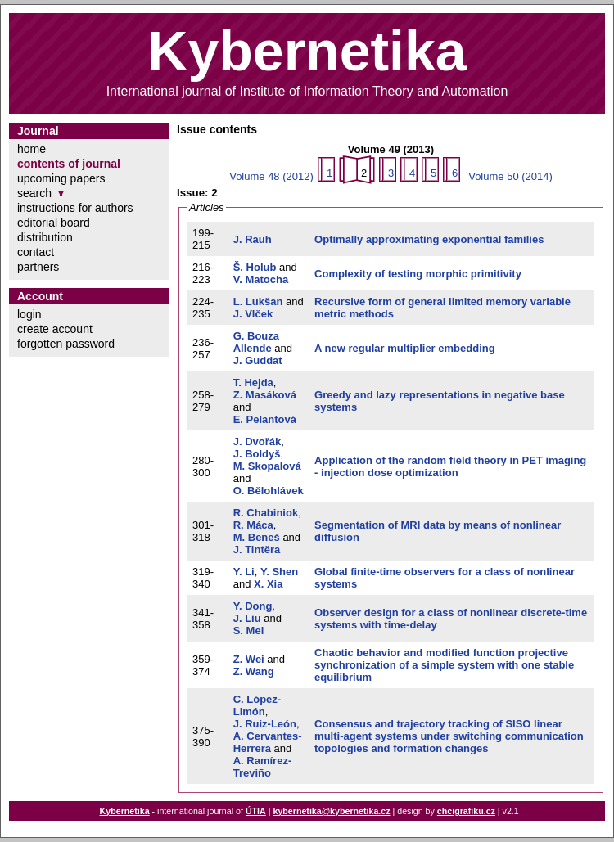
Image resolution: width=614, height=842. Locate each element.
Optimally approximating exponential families (429, 239)
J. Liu (247, 618)
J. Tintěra (257, 549)
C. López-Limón (257, 705)
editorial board (53, 222)
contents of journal (68, 163)
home (31, 148)
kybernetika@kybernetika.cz (331, 811)
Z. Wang (253, 671)
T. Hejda (253, 382)
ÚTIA (256, 811)
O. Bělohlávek (268, 490)
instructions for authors (75, 207)
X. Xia (268, 584)
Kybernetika (125, 811)
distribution (45, 237)
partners (38, 266)
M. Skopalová (267, 466)
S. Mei (248, 630)
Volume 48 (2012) (271, 176)
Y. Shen (279, 571)
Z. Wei (248, 659)
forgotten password (66, 343)
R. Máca (253, 525)
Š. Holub (255, 267)
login (29, 314)
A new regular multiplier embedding (404, 348)
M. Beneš (256, 537)
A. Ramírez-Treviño (262, 766)
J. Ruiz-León (264, 724)
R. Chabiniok (265, 513)
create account (55, 328)
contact (35, 252)
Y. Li (244, 571)
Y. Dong (253, 606)
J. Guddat (257, 360)
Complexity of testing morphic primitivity (417, 274)
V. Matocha (260, 279)
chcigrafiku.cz (466, 811)
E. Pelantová (264, 419)
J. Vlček (253, 314)
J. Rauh (252, 239)
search (34, 193)
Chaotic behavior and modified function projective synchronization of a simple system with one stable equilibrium (444, 664)
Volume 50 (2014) (510, 176)
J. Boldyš (257, 454)
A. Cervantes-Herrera (267, 742)
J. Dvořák (257, 441)
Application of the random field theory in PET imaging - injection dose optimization (450, 466)
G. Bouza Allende (256, 342)
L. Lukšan (258, 301)
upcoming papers (61, 178)
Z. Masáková (264, 395)
